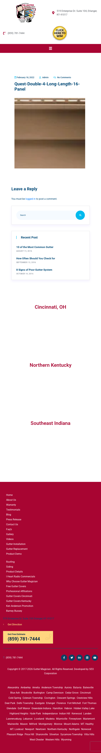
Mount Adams (71, 723)
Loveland (39, 718)
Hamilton (58, 708)
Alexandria (13, 687)
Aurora (68, 687)
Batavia (77, 687)
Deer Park (10, 703)
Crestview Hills (85, 697)
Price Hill (29, 734)
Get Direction (12, 624)
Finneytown (75, 718)
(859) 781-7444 (13, 657)
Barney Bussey (14, 610)
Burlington (39, 692)
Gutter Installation (16, 544)
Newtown (41, 729)
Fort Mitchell (74, 703)
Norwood (86, 729)
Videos (10, 539)
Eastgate (40, 703)
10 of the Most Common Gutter (34, 247)
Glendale (11, 708)
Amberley (26, 687)
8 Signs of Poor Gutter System (34, 269)
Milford (33, 723)
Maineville (13, 723)
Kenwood (77, 713)
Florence (61, 703)
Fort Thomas (89, 703)
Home (9, 495)
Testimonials (13, 509)
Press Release (13, 519)
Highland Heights (19, 713)
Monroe (58, 723)
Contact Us (12, 524)
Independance (50, 713)
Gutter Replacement (17, 548)
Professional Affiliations (19, 591)
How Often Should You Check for (35, 258)
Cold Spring (14, 697)
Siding (9, 566)
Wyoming (66, 739)
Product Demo (14, 553)
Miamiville (61, 718)
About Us (11, 499)
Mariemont (89, 718)
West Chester (37, 739)
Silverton (54, 734)
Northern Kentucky (57, 729)
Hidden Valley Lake (84, 708)
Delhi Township (25, 703)
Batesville (88, 687)
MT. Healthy (87, 723)
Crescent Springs (66, 697)
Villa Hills (89, 734)
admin (44, 77)
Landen (87, 713)
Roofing (10, 561)
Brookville (26, 692)
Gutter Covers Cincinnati (19, 596)
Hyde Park (35, 713)
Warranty (11, 504)
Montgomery (45, 723)
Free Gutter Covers (16, 586)
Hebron (68, 708)
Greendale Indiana (41, 708)
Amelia (36, 687)
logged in (31, 198)
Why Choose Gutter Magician (22, 581)
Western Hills (52, 739)
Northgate (74, 729)
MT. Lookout (17, 729)
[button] (50, 48)
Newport (29, 729)
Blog (8, 514)
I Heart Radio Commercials (20, 576)
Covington (49, 697)
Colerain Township (33, 697)
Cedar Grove (71, 692)
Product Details (14, 571)
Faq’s (9, 529)
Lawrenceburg (14, 718)
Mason (24, 723)
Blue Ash (15, 692)
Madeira (50, 718)
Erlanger (50, 703)
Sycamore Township (71, 734)
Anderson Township (52, 687)
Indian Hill (64, 713)
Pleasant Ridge (15, 734)
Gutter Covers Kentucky (18, 601)
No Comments (62, 77)
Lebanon (28, 718)
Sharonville (42, 734)
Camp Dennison (55, 692)
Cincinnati (85, 692)
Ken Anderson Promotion (19, 605)
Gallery (10, 534)
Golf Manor (24, 708)
